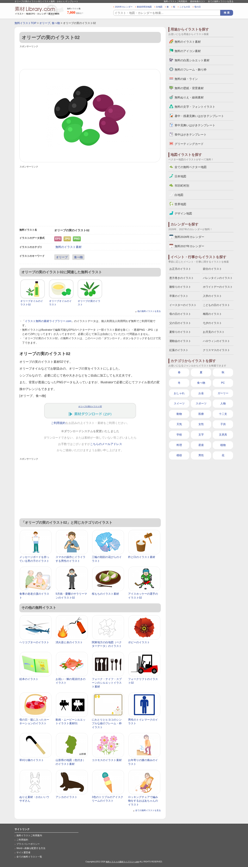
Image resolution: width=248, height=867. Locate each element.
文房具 (223, 434)
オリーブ (44, 23)
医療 (201, 413)
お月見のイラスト (214, 331)
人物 (223, 403)
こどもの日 (184, 7)
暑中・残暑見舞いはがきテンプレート (199, 116)
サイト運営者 (23, 852)
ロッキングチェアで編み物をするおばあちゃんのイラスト (143, 800)
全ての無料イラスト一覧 (29, 856)
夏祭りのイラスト (180, 331)
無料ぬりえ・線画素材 (189, 97)
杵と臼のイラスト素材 (141, 557)
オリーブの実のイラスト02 (90, 406)
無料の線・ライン (186, 78)
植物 (223, 445)
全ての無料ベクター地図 (191, 167)
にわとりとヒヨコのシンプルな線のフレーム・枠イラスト (107, 723)
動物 (179, 413)
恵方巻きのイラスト (181, 277)
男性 (201, 455)
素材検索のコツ (197, 1)
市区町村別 (182, 185)
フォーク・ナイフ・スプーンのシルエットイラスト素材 (107, 682)
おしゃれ (179, 393)
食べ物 (56, 23)
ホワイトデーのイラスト (218, 286)
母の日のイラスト (180, 313)
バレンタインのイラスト (218, 277)
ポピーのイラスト (139, 642)
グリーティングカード (189, 143)
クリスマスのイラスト (216, 350)
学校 (179, 434)
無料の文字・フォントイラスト (195, 106)
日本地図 (180, 176)
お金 (201, 393)
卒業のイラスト (178, 295)
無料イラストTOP (25, 23)
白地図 (159, 7)
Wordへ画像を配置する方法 (30, 848)
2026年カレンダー (124, 7)
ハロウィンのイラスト (216, 341)
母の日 (197, 7)
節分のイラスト (212, 268)
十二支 (223, 413)
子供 (223, 424)
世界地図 (180, 204)
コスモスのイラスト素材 (107, 760)
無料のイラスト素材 (68, 247)
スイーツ (179, 403)
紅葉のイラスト (178, 350)
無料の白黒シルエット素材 (192, 60)
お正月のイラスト (180, 268)
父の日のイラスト (180, 323)
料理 (179, 445)
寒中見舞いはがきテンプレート (195, 125)
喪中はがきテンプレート (191, 134)
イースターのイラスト (182, 305)
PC (223, 382)
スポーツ (201, 403)
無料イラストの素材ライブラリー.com (122, 862)
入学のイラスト (212, 295)
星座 (201, 445)
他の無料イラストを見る (149, 311)
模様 (179, 455)
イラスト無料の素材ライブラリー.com (48, 321)
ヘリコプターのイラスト (34, 642)
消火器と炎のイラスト (69, 642)
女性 (201, 424)
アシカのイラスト (66, 797)
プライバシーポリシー (28, 844)
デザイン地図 (183, 213)
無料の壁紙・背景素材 (189, 88)
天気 (179, 424)
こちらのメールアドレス (106, 444)
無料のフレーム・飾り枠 (191, 69)
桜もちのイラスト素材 (105, 593)
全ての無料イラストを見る (220, 1)
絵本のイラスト (28, 679)
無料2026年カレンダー (189, 236)
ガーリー (223, 393)
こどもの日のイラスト (216, 305)
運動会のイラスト (180, 341)
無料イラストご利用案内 (175, 1)
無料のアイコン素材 (188, 51)
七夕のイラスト (212, 323)
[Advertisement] (90, 57)
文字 (201, 434)
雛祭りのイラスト (180, 286)
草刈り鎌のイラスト (31, 760)
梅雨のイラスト (212, 313)
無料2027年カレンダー (189, 246)
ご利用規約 (58, 423)
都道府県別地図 (144, 7)
